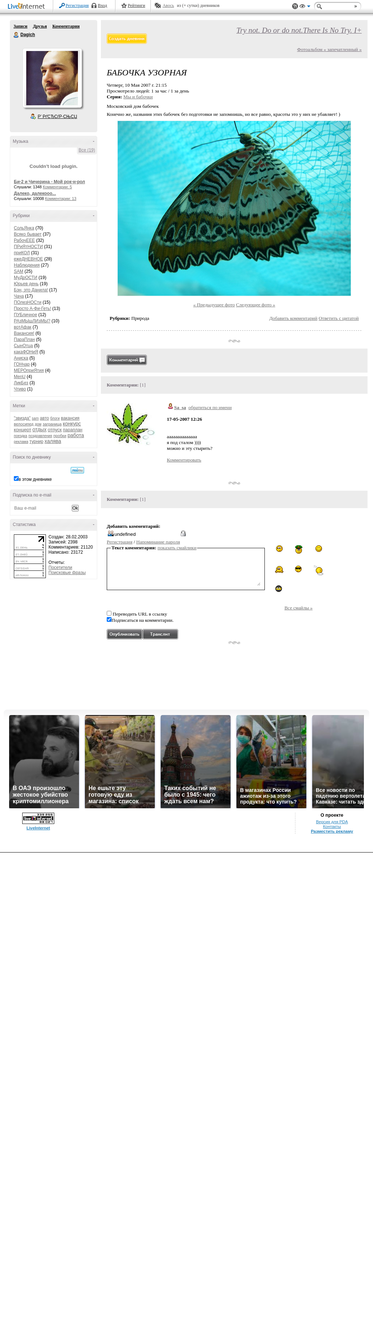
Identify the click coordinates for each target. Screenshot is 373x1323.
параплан (72, 429)
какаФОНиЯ (26, 351)
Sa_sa (180, 407)
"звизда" (22, 418)
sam (35, 418)
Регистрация (77, 5)
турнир (36, 441)
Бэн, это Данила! (31, 290)
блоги (55, 418)
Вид (304, 7)
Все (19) (87, 150)
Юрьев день (26, 283)
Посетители (60, 567)
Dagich (16, 35)
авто (44, 418)
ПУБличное (25, 314)
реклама (21, 442)
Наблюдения (27, 265)
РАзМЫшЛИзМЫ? (32, 320)
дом (38, 424)
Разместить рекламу (332, 831)
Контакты (332, 826)
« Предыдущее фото (214, 304)
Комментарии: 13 (60, 198)
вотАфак (22, 327)
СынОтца (23, 345)
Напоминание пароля (158, 542)
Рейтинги (136, 5)
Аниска (21, 358)
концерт (22, 429)
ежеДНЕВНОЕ (28, 259)
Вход (102, 5)
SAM (18, 271)
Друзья (40, 26)
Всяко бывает (28, 234)
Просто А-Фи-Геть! (32, 308)
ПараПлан (24, 339)
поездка (20, 436)
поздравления (40, 436)
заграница (52, 424)
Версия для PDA (332, 822)
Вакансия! (24, 333)
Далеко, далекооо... (35, 193)
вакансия (70, 418)
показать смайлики (177, 547)
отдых (39, 429)
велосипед (24, 424)
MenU (19, 376)
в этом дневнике (35, 479)
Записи (20, 26)
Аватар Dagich (52, 78)
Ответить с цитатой (339, 318)
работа (75, 435)
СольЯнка (24, 228)
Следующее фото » (255, 304)
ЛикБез (21, 382)
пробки (60, 435)
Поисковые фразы (67, 572)
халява (52, 441)
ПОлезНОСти (28, 302)
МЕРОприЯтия (29, 370)
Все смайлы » (298, 608)
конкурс (72, 424)
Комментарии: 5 (57, 187)
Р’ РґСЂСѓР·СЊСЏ (57, 116)
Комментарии (66, 26)
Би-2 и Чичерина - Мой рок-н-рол (49, 181)
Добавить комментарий (293, 318)
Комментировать (184, 460)
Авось (168, 5)
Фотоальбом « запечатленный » (329, 49)
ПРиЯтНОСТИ (28, 246)
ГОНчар (22, 364)
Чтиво (20, 389)
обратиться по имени (210, 407)
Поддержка (295, 6)
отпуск (55, 429)
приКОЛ (22, 252)
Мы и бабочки (138, 96)
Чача (19, 296)
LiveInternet (27, 7)
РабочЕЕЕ (24, 240)
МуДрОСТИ (26, 277)
